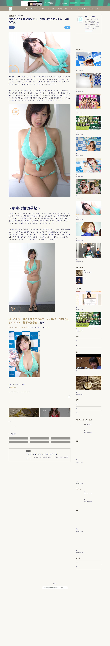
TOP (42, 8)
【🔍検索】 (48, 8)
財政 (63, 8)
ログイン (84, 3)
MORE (98, 8)
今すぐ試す (74, 3)
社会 (93, 8)
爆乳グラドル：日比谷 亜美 (18, 327)
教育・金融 (75, 8)
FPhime (13, 387)
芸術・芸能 (11, 15)
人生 (81, 8)
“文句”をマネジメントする (83, 616)
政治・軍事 (57, 8)
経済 (68, 8)
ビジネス (87, 8)
